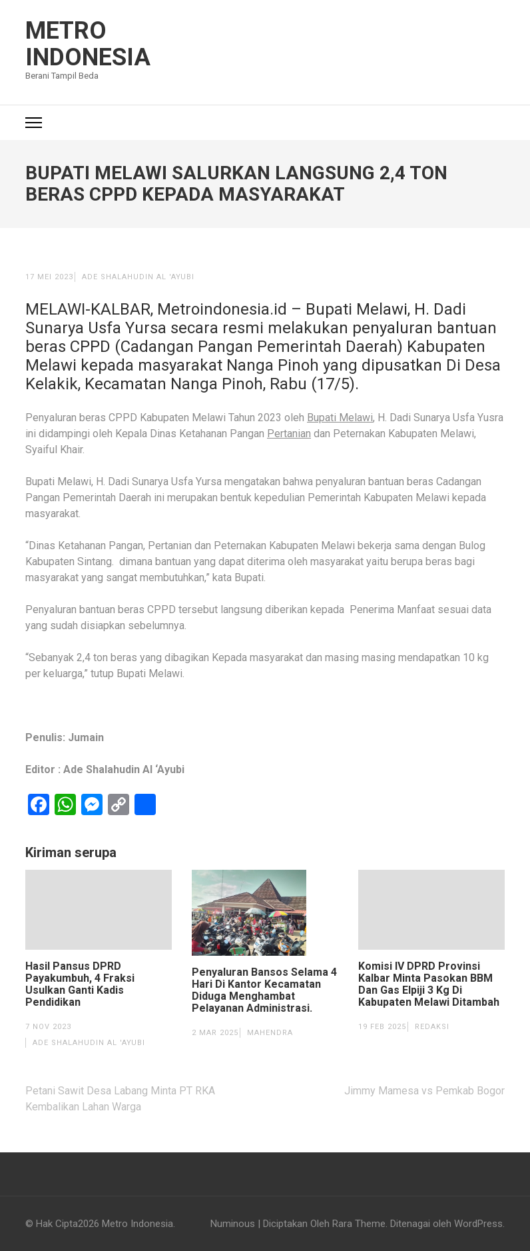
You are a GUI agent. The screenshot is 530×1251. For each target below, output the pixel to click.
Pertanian (289, 433)
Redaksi (432, 1026)
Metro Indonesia (87, 44)
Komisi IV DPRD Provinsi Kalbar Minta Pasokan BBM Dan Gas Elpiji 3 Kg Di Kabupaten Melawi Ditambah (428, 984)
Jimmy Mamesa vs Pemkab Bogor (424, 1090)
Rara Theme (359, 1224)
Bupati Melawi (340, 417)
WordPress (478, 1224)
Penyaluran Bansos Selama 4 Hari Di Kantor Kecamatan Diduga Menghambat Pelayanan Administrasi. (264, 990)
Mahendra (270, 1032)
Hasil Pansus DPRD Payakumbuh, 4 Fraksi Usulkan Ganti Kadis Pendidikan (79, 984)
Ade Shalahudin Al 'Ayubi (138, 277)
